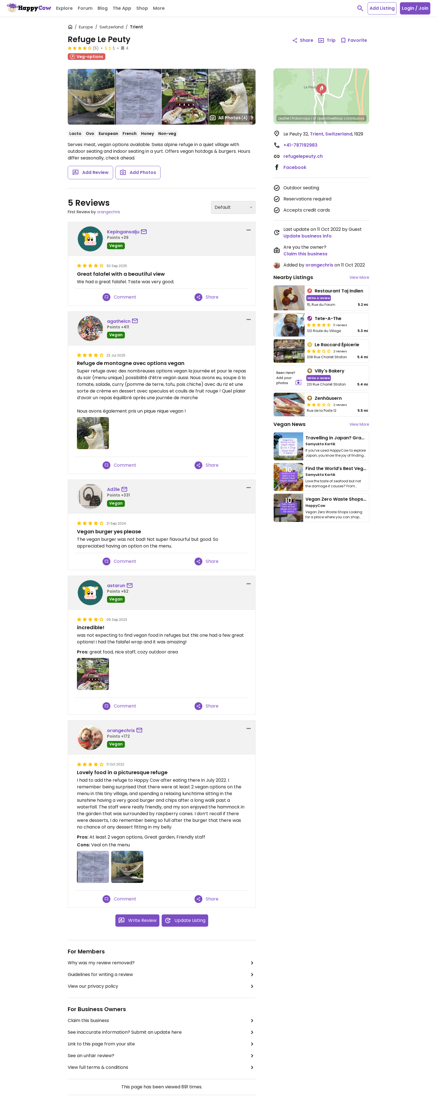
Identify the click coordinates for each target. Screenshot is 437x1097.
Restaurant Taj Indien (339, 291)
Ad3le (113, 489)
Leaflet (283, 118)
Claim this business (162, 1020)
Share (207, 297)
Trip (327, 40)
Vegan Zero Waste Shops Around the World (354, 499)
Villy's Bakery (329, 371)
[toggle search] (360, 8)
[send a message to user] (145, 232)
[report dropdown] (248, 230)
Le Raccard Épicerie (337, 345)
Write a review (318, 298)
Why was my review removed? (162, 963)
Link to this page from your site (162, 1044)
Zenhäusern (328, 398)
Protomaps (301, 118)
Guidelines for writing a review (162, 974)
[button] (321, 90)
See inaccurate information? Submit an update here (162, 1032)
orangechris (108, 212)
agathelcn (118, 321)
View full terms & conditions (162, 1067)
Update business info (307, 236)
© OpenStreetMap (328, 118)
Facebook (294, 167)
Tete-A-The (328, 318)
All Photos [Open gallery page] (228, 117)
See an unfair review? (162, 1055)
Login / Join (415, 8)
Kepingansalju (123, 232)
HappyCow (315, 505)
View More (359, 277)
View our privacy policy (162, 986)
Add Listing (382, 8)
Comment (119, 297)
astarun (116, 585)
